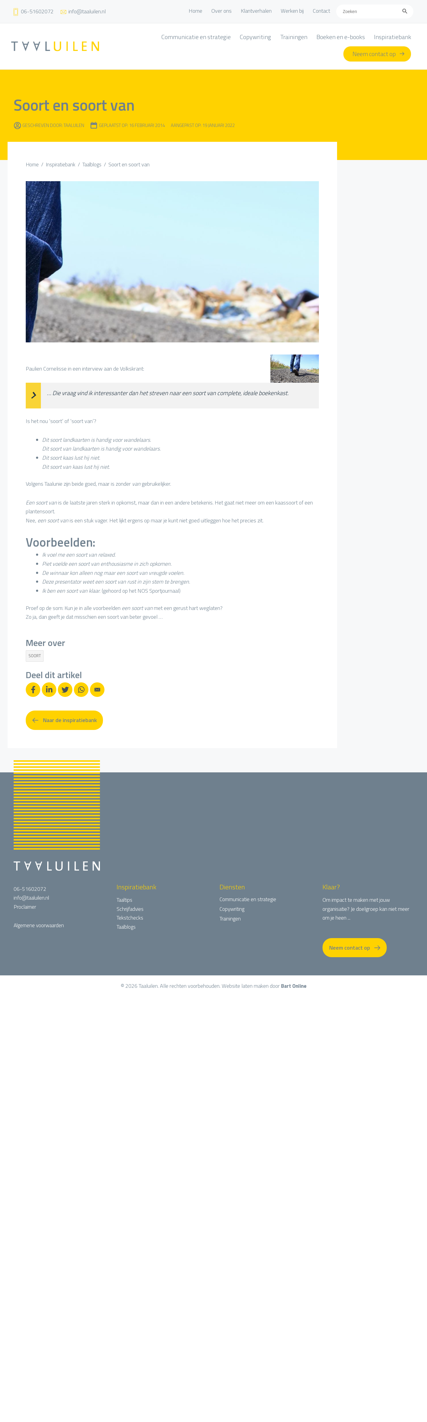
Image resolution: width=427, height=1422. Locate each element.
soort (34, 656)
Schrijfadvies (131, 910)
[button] (64, 721)
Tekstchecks (130, 918)
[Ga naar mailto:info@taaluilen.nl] (83, 11)
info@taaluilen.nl (32, 898)
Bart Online (293, 987)
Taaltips (125, 901)
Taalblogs (127, 928)
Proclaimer (26, 908)
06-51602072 (30, 890)
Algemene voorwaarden (40, 926)
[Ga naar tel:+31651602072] (33, 11)
